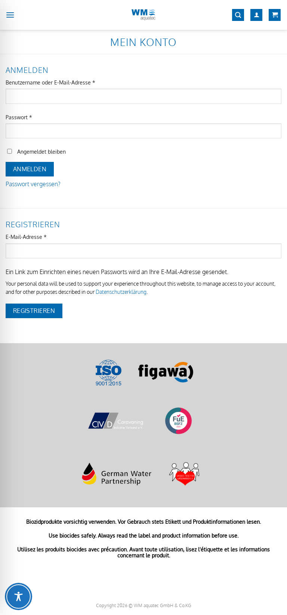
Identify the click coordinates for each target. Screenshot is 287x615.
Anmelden (30, 169)
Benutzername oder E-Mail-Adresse (64, 82)
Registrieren (34, 310)
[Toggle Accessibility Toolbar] (18, 596)
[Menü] (10, 15)
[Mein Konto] (256, 15)
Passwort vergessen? (33, 184)
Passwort (33, 116)
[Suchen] (238, 15)
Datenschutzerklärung (121, 292)
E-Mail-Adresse (40, 236)
